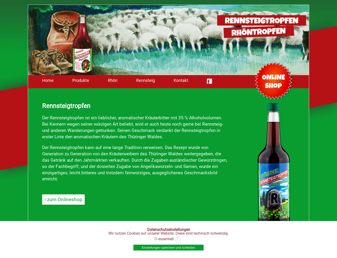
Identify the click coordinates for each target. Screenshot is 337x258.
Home (48, 80)
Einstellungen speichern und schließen (168, 247)
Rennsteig (145, 80)
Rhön (112, 80)
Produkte (80, 80)
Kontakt (181, 80)
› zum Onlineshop (63, 199)
